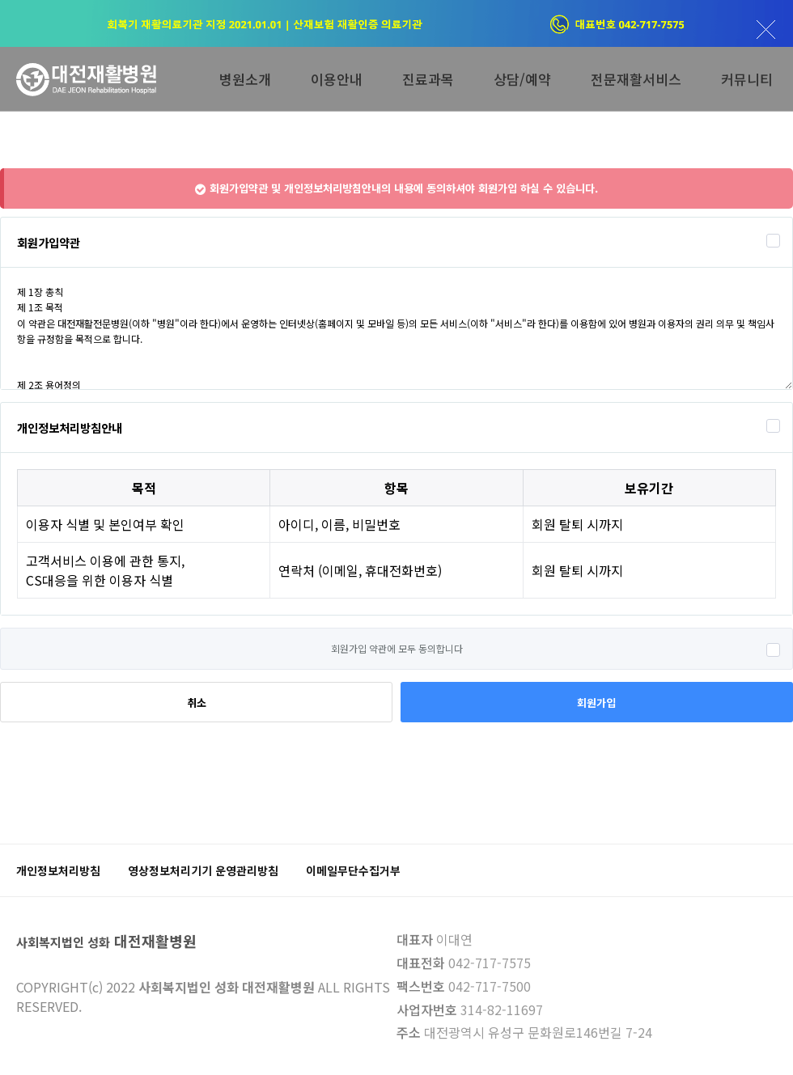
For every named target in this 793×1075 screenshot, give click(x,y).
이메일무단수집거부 (353, 870)
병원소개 (245, 79)
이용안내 (337, 79)
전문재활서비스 (636, 79)
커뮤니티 (747, 79)
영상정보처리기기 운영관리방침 (203, 870)
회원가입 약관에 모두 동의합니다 (397, 648)
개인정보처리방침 (58, 870)
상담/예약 (522, 79)
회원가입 (596, 702)
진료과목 (428, 79)
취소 (196, 702)
